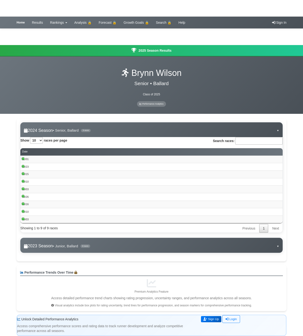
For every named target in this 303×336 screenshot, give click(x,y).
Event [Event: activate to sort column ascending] (43, 151)
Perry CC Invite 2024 (52, 189)
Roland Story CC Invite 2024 (56, 196)
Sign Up (211, 319)
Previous (248, 228)
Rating (258, 152)
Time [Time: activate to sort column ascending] (169, 151)
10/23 (25, 166)
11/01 (25, 159)
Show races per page (43, 140)
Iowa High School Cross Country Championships (68, 159)
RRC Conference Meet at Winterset (60, 174)
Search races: (248, 141)
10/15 (25, 174)
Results (37, 22)
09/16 (25, 204)
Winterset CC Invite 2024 (54, 211)
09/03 (25, 219)
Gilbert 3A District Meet (53, 166)
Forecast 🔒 (107, 22)
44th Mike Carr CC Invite (54, 204)
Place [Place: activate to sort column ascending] (151, 151)
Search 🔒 (163, 22)
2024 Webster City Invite (54, 219)
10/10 (25, 181)
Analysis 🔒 (83, 22)
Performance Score (206, 152)
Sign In (279, 22)
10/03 (25, 189)
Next (275, 228)
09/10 (25, 211)
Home (21, 22)
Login (233, 319)
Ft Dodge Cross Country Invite (57, 181)
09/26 (25, 196)
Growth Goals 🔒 (136, 22)
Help (181, 22)
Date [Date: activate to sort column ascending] (25, 151)
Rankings (58, 22)
